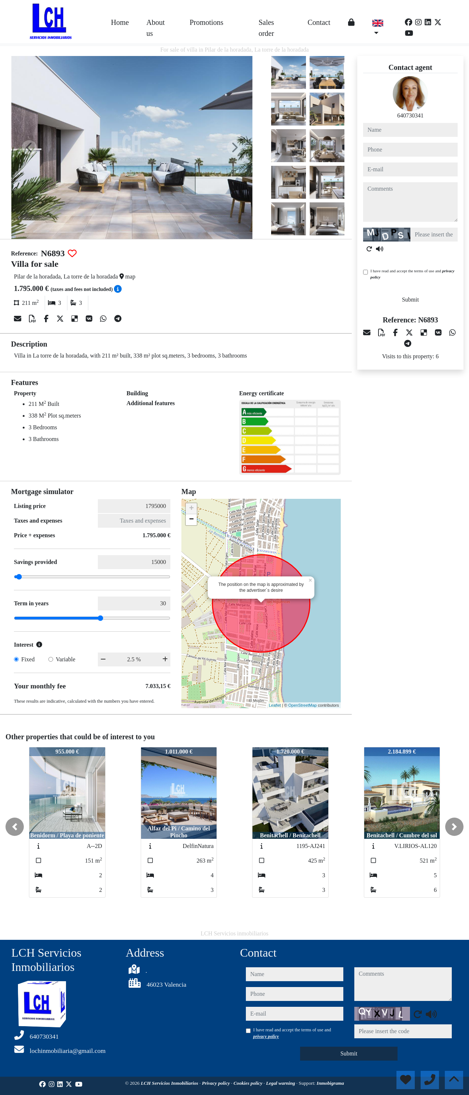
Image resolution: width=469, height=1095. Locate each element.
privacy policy (266, 1036)
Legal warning (281, 1083)
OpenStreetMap (302, 705)
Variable (65, 659)
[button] (14, 827)
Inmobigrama (330, 1083)
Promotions (206, 22)
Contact (318, 22)
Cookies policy (248, 1083)
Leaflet (275, 705)
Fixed (27, 659)
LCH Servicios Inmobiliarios (170, 1083)
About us (156, 27)
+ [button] (191, 508)
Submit (410, 299)
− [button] (191, 519)
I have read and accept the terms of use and (412, 274)
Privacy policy (216, 1083)
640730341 (410, 115)
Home (120, 22)
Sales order (266, 27)
